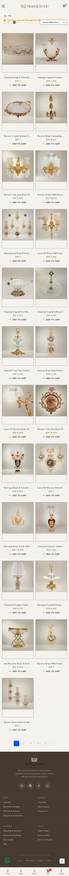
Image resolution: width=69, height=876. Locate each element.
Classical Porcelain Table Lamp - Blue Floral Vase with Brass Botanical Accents (17, 605)
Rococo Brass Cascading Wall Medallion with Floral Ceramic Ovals (51, 136)
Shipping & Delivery (12, 831)
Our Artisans (43, 807)
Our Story (42, 802)
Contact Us (42, 811)
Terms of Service (45, 840)
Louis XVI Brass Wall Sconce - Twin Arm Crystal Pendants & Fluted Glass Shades (51, 253)
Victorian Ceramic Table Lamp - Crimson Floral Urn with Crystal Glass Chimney (51, 546)
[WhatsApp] (47, 786)
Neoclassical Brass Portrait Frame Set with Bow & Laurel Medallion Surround (17, 253)
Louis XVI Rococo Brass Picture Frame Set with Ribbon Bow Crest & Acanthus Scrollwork (51, 487)
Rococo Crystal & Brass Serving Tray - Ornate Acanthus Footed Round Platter (17, 136)
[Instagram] (21, 786)
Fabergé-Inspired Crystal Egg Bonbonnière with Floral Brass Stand (51, 77)
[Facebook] (30, 786)
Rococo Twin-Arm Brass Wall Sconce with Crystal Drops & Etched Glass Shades (17, 194)
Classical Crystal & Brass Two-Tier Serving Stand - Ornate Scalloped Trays (51, 311)
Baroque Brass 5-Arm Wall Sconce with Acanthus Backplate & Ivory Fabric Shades (17, 546)
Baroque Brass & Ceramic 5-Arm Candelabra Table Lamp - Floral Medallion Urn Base (17, 487)
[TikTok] (39, 786)
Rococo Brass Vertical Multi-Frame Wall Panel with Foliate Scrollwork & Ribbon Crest (17, 722)
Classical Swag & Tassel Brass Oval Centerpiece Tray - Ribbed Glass (17, 77)
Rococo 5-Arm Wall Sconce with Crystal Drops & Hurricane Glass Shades (51, 194)
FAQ (5, 844)
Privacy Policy (44, 835)
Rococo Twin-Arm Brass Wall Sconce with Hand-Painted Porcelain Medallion (51, 429)
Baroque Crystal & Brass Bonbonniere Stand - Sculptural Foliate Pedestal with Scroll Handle (51, 605)
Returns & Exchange (12, 835)
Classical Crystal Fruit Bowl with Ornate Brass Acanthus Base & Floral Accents (17, 311)
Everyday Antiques (11, 807)
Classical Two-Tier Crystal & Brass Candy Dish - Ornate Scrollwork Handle (17, 370)
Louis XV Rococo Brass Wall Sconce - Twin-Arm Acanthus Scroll (17, 429)
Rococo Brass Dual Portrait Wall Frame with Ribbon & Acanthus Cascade (51, 370)
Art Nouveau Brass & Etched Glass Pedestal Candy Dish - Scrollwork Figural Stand (17, 663)
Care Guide (8, 840)
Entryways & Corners (12, 815)
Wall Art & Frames (11, 811)
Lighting (7, 802)
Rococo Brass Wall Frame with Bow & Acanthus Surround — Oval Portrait (51, 663)
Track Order (43, 831)
